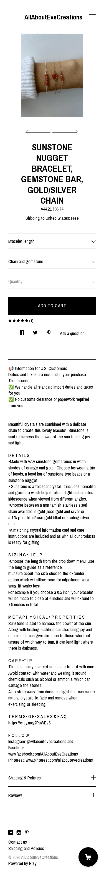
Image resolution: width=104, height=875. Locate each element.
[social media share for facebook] (22, 331)
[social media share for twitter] (35, 331)
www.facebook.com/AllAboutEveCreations (43, 754)
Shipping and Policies (26, 848)
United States (57, 218)
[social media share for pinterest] (49, 331)
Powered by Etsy (22, 863)
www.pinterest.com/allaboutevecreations (59, 760)
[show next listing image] (64, 131)
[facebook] (10, 832)
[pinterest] (27, 832)
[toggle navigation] (92, 17)
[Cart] (88, 857)
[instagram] (19, 832)
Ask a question (72, 333)
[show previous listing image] (39, 131)
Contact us (17, 842)
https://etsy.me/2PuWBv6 (29, 723)
